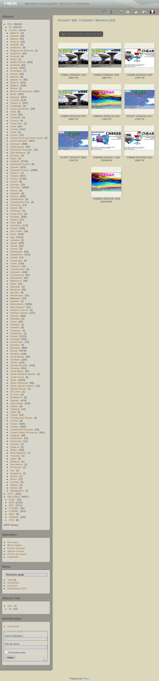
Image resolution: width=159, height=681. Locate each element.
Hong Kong (16, 213)
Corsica (14, 120)
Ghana (14, 190)
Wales (13, 450)
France (14, 178)
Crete (13, 126)
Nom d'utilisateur (14, 635)
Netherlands (16, 304)
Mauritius (15, 286)
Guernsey (15, 205)
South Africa (16, 371)
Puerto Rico (16, 342)
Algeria (14, 38)
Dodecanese (17, 146)
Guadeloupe (17, 199)
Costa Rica (16, 123)
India (13, 222)
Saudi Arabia (17, 356)
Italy (12, 237)
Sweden (14, 400)
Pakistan (15, 324)
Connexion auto (15, 652)
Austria (14, 67)
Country (13, 30)
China (13, 114)
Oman (13, 321)
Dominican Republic (21, 149)
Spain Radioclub (19, 382)
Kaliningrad (16, 251)
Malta (13, 283)
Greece (14, 196)
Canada (14, 100)
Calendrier (13, 556)
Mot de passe (12, 643)
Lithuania (15, 272)
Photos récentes (16, 548)
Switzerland (16, 403)
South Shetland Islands (22, 374)
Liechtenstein (17, 269)
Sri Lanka (15, 391)
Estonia (14, 167)
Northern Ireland (19, 312)
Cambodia (16, 105)
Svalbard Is (16, 397)
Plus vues (12, 542)
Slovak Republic (19, 365)
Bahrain (14, 76)
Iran (12, 470)
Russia (14, 350)
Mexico (14, 476)
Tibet (13, 412)
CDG (11, 520)
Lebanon (15, 266)
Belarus (14, 82)
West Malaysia (18, 452)
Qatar (13, 458)
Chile (13, 111)
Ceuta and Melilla (19, 108)
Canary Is (15, 103)
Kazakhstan (16, 254)
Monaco (14, 292)
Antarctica (15, 47)
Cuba (13, 132)
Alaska (14, 487)
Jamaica (14, 240)
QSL (9, 24)
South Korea (17, 377)
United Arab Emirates (21, 429)
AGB (11, 502)
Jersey (14, 245)
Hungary (14, 216)
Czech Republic (18, 140)
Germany (15, 187)
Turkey (14, 423)
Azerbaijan (16, 70)
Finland (14, 175)
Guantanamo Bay (19, 202)
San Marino (16, 464)
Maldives (15, 461)
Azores (14, 73)
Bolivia (14, 88)
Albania (14, 35)
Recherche (13, 582)
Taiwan (14, 406)
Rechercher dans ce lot (84, 34)
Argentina (15, 53)
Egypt (13, 158)
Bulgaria (14, 97)
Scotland (15, 359)
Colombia (15, 117)
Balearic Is (16, 79)
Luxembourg (17, 275)
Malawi (14, 484)
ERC (11, 505)
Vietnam (14, 444)
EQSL (12, 499)
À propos (12, 585)
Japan (13, 243)
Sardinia (14, 353)
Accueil (63, 20)
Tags (10, 579)
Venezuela (16, 441)
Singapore (16, 473)
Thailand (15, 409)
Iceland (14, 219)
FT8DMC (14, 511)
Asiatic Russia (18, 62)
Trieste (14, 414)
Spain (13, 380)
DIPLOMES (13, 496)
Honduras (15, 210)
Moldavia (15, 289)
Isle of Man (16, 231)
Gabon (14, 181)
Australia (15, 65)
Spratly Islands (18, 388)
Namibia (14, 301)
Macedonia (16, 277)
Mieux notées (14, 545)
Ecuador (14, 155)
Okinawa (15, 318)
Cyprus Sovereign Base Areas (26, 137)
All (10, 27)
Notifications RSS (16, 588)
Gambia (14, 482)
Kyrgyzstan (16, 260)
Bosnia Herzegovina (21, 91)
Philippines (16, 333)
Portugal (14, 339)
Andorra (14, 41)
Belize (13, 479)
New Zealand (17, 307)
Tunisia (14, 420)
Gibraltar (15, 193)
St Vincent (15, 467)
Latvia (13, 263)
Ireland (14, 228)
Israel (13, 234)
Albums (8, 16)
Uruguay (14, 435)
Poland (14, 336)
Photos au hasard (16, 554)
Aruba (13, 59)
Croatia (14, 129)
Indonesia (15, 225)
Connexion (13, 626)
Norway (14, 315)
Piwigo (86, 678)
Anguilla (14, 44)
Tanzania (15, 455)
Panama (14, 327)
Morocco (15, 298)
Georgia (14, 184)
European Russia (19, 170)
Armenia (14, 56)
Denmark (15, 143)
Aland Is (14, 33)
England (14, 161)
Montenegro (16, 295)
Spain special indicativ (22, 385)
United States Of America (24, 432)
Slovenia (15, 368)
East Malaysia (17, 152)
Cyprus (14, 135)
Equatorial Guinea (20, 164)
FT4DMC (14, 508)
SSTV (10, 493)
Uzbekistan (16, 438)
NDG (11, 514)
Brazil (13, 94)
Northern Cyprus (19, 310)
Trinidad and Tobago (21, 417)
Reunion (14, 344)
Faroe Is (14, 173)
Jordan (14, 248)
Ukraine (14, 426)
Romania (15, 347)
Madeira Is (16, 280)
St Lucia (14, 394)
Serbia (13, 362)
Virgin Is (14, 447)
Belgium (14, 85)
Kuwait (14, 257)
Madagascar (17, 490)
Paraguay (15, 330)
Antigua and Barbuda (21, 50)
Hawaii (14, 207)
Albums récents (15, 551)
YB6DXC (14, 517)
